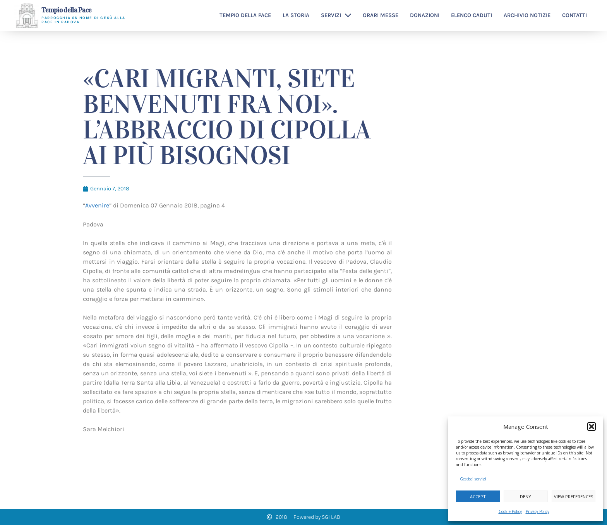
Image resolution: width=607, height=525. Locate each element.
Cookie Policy (510, 511)
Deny (525, 496)
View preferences (573, 496)
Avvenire (97, 205)
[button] (591, 426)
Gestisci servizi (473, 479)
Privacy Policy (537, 511)
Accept (478, 496)
